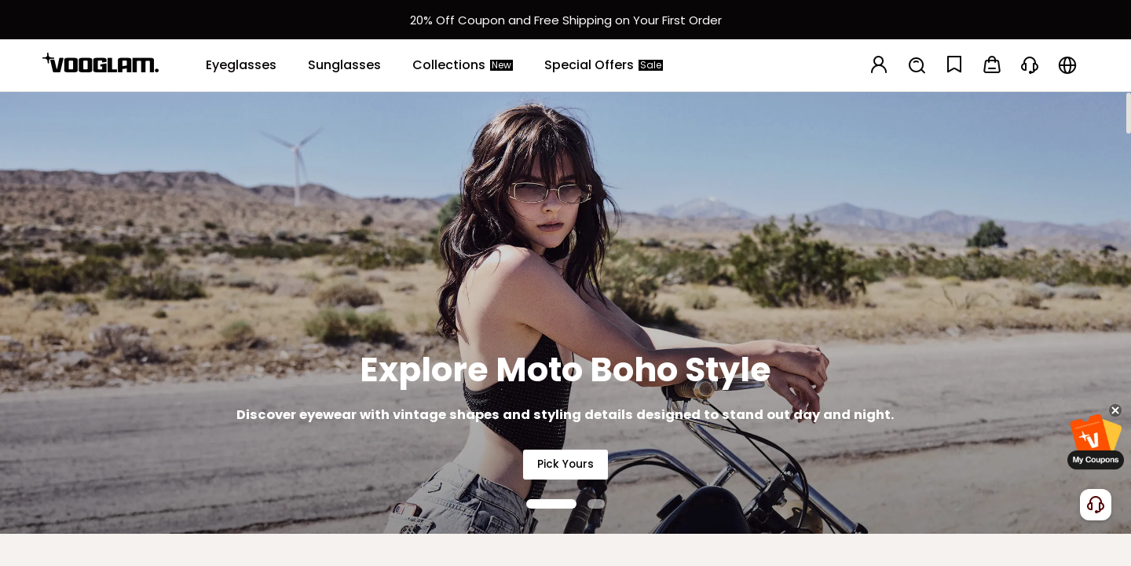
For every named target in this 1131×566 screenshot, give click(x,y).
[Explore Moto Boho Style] (565, 312)
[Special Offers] (604, 65)
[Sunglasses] (344, 65)
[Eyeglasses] (241, 65)
